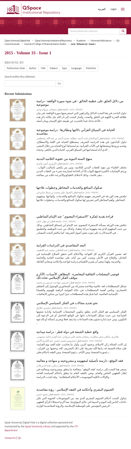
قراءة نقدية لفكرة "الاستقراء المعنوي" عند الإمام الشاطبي (74, 216)
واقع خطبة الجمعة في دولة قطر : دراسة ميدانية (67, 332)
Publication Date (16, 68)
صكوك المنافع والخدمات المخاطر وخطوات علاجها (69, 187)
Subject (54, 68)
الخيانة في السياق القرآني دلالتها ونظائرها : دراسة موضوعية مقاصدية (75, 131)
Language (76, 68)
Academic (81, 41)
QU (19, 438)
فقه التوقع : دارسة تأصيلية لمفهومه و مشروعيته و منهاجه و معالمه (79, 360)
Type (64, 68)
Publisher (91, 68)
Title (43, 68)
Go (59, 83)
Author (32, 68)
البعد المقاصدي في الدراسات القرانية (61, 245)
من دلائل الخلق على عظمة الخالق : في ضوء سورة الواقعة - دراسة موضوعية (80, 102)
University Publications (101, 41)
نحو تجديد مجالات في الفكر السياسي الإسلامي (67, 303)
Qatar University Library (38, 426)
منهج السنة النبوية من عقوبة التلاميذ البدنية (64, 159)
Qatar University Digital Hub (17, 41)
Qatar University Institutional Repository (53, 41)
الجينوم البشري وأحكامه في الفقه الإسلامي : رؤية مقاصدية (75, 389)
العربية (101, 9)
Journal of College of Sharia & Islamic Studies (45, 44)
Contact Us (10, 438)
